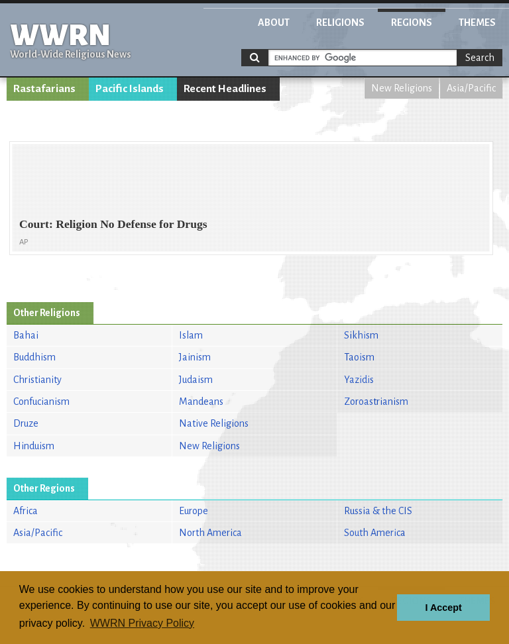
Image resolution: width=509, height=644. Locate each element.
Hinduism (33, 446)
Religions (340, 22)
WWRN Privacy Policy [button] (142, 623)
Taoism (359, 357)
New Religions (401, 88)
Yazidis (359, 379)
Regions (411, 22)
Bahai (25, 335)
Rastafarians (44, 89)
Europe (193, 511)
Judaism (196, 379)
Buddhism (34, 357)
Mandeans (201, 401)
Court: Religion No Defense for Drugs (113, 224)
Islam (191, 335)
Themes (477, 22)
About (274, 22)
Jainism (195, 357)
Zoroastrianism (376, 401)
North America (210, 532)
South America (375, 532)
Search (479, 57)
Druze (25, 423)
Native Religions (214, 423)
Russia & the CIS (378, 511)
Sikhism (361, 335)
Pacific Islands (129, 89)
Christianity (37, 379)
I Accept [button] (443, 607)
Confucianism (41, 401)
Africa (25, 511)
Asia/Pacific (471, 88)
